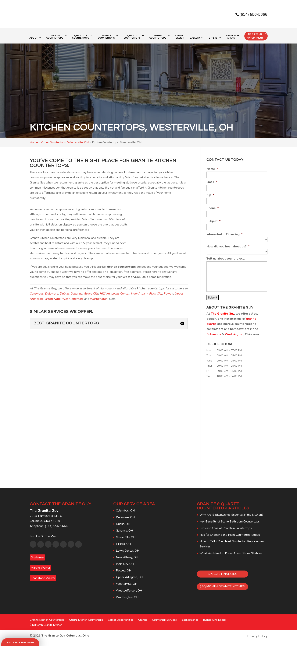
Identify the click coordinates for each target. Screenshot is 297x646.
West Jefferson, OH (129, 590)
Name (212, 169)
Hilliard (105, 294)
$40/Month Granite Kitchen (46, 625)
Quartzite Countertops (80, 36)
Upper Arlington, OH (129, 577)
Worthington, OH (127, 597)
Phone (212, 208)
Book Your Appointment (255, 36)
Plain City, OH (125, 564)
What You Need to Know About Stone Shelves (230, 553)
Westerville (52, 299)
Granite (142, 620)
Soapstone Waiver (43, 578)
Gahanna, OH (124, 531)
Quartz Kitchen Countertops (86, 620)
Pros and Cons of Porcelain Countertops (225, 528)
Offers (213, 38)
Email (211, 182)
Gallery (195, 38)
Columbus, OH (125, 510)
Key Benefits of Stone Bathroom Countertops (229, 521)
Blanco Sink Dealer (214, 620)
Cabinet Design (180, 36)
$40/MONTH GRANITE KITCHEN (222, 586)
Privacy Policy (257, 636)
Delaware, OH (125, 517)
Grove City (91, 294)
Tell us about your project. (227, 259)
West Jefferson (72, 299)
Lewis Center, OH (127, 551)
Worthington (99, 299)
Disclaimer (37, 557)
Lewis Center (120, 294)
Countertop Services (164, 620)
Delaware (51, 294)
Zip (210, 195)
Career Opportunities (120, 620)
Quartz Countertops (132, 36)
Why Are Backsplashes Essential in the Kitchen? (231, 515)
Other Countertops (157, 36)
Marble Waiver (40, 568)
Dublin (64, 294)
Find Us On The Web (43, 536)
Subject (213, 221)
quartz (211, 324)
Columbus (37, 294)
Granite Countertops (54, 36)
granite (251, 319)
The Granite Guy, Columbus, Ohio (65, 636)
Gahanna (76, 294)
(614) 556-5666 (253, 14)
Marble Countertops (106, 36)
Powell (168, 294)
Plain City (155, 294)
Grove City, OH (125, 537)
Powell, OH (123, 570)
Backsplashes (190, 620)
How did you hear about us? (228, 247)
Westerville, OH (126, 584)
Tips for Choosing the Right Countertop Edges (229, 535)
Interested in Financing (224, 234)
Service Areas (231, 36)
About (33, 38)
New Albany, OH (127, 557)
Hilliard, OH (123, 544)
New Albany (139, 294)
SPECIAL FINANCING (222, 574)
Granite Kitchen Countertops (47, 620)
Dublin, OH (123, 524)
